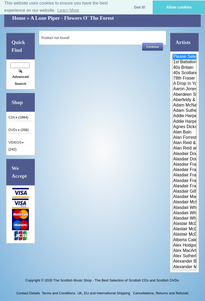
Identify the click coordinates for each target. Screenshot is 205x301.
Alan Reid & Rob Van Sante (184, 143)
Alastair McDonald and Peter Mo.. (184, 229)
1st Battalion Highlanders (184, 62)
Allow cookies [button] (179, 7)
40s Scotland (184, 73)
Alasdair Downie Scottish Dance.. (184, 159)
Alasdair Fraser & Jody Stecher (184, 170)
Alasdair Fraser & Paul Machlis (184, 186)
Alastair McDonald (184, 224)
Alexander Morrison (184, 267)
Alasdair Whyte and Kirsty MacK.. (184, 218)
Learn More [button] (68, 10)
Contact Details (28, 293)
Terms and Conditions (59, 293)
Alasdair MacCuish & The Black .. (184, 197)
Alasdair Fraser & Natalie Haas (184, 181)
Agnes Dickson (184, 127)
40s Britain (184, 67)
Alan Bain (184, 132)
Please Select (184, 57)
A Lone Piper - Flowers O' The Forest (72, 18)
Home (19, 18)
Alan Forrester (184, 137)
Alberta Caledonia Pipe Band (184, 240)
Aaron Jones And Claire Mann (184, 89)
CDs (13, 117)
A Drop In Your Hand (184, 83)
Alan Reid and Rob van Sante (184, 148)
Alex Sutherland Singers (184, 256)
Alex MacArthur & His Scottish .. (184, 251)
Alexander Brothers (184, 261)
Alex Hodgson (184, 245)
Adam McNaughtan (184, 105)
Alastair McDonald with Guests (184, 234)
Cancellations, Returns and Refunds (160, 293)
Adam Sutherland (184, 110)
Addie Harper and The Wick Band (184, 116)
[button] (153, 46)
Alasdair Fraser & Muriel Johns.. (184, 175)
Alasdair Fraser (184, 164)
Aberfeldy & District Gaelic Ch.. (184, 100)
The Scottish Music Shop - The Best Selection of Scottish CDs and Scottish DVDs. (116, 280)
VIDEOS (17, 142)
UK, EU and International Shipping (103, 293)
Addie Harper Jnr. (184, 121)
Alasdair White (184, 208)
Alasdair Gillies (184, 191)
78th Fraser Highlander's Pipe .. (184, 78)
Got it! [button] (139, 7)
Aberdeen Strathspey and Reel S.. (184, 94)
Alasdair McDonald (184, 202)
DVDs (15, 130)
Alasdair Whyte (184, 213)
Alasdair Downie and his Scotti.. (184, 154)
